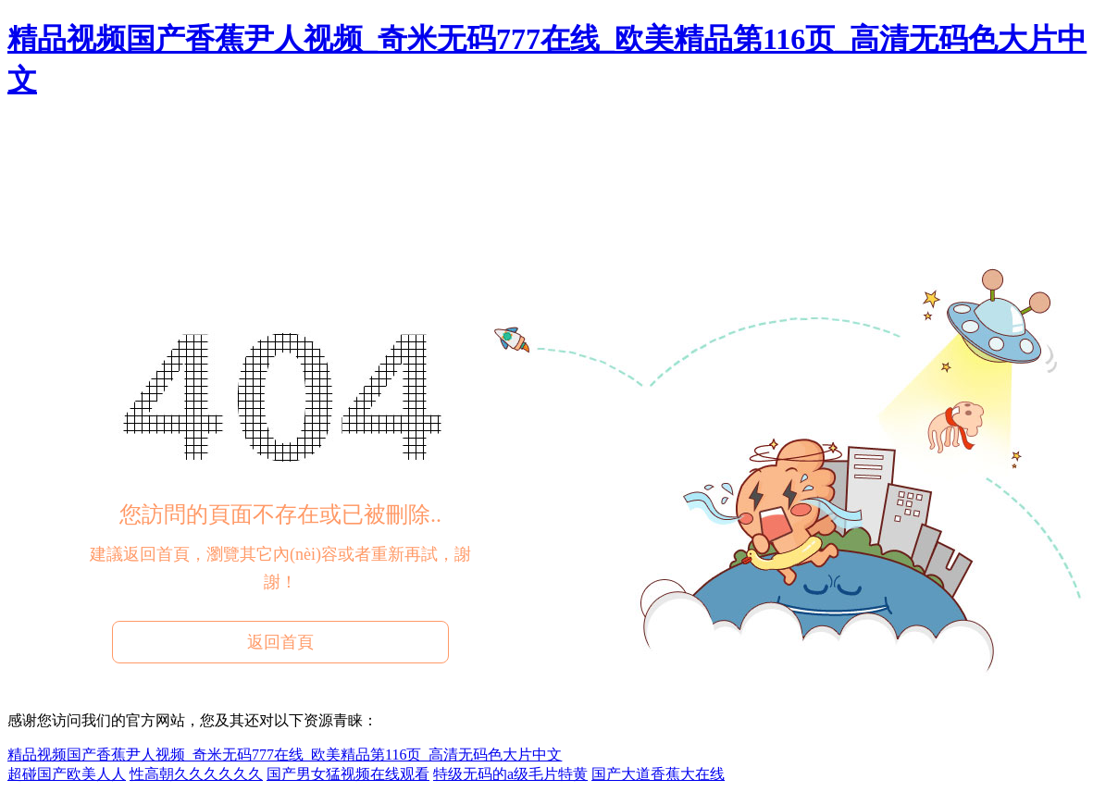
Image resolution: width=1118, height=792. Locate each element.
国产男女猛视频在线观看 (348, 774)
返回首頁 (280, 642)
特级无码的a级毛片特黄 (510, 774)
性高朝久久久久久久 (196, 774)
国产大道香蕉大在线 (658, 774)
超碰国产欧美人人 (66, 774)
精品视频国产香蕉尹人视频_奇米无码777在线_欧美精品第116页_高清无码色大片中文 (284, 754)
